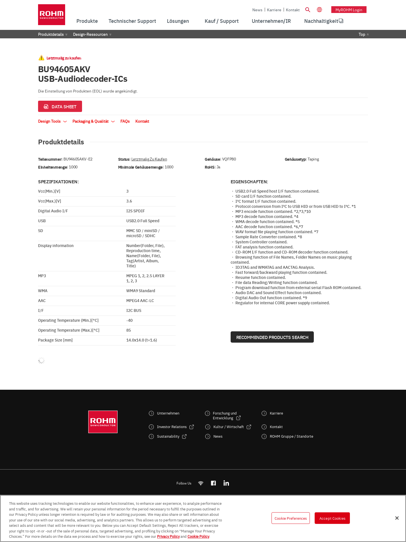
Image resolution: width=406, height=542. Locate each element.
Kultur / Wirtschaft (228, 426)
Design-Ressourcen (90, 34)
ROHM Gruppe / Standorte (291, 436)
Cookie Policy (198, 536)
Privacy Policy (168, 536)
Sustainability (168, 436)
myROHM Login (349, 9)
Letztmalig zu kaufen (149, 159)
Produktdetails (51, 34)
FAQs (125, 121)
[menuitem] (321, 20)
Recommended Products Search (272, 337)
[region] (203, 518)
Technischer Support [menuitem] (132, 20)
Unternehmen (168, 413)
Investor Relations (172, 426)
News (257, 10)
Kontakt (293, 10)
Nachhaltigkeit (321, 20)
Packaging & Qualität (93, 121)
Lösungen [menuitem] (178, 20)
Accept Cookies (332, 517)
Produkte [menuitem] (87, 20)
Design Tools (52, 121)
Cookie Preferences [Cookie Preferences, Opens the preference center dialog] (291, 517)
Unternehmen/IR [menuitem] (271, 20)
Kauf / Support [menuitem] (222, 20)
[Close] (397, 518)
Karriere (274, 10)
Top (362, 34)
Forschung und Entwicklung (225, 415)
